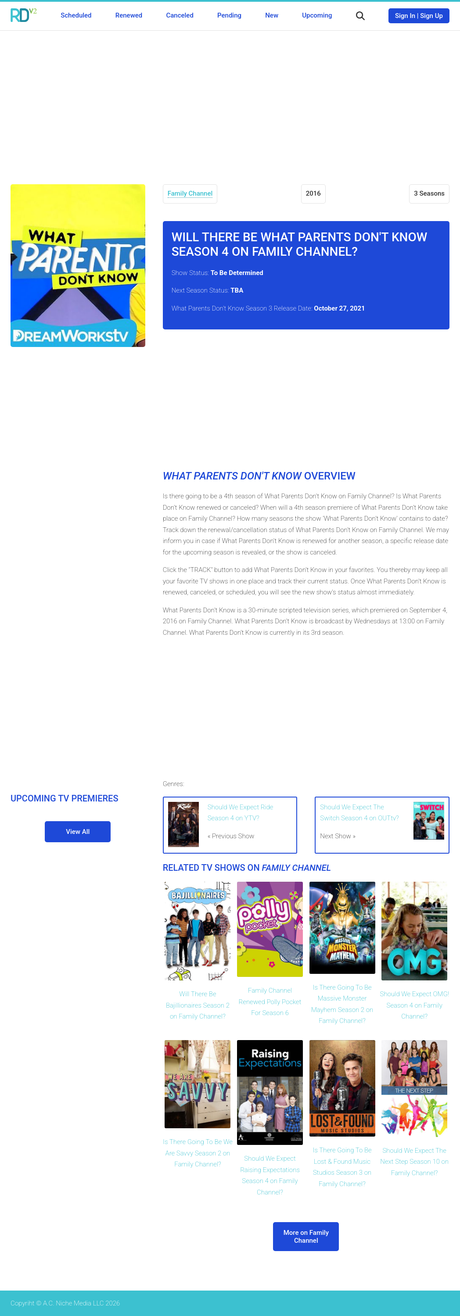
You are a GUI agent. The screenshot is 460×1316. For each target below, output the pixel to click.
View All (78, 832)
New (271, 15)
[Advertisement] (230, 100)
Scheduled (76, 15)
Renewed (128, 15)
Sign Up (431, 16)
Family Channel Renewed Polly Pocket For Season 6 (270, 1002)
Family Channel (190, 193)
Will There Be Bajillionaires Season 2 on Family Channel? (198, 1005)
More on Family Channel (306, 1236)
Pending (229, 15)
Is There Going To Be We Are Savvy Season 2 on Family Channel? (198, 1153)
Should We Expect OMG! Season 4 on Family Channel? (414, 1005)
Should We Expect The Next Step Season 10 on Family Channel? (414, 1162)
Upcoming (317, 15)
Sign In (405, 16)
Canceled (179, 15)
